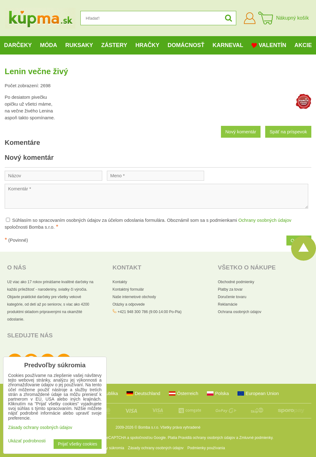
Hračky (147, 45)
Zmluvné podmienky (256, 438)
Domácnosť (186, 45)
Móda (48, 45)
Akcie (303, 45)
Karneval (228, 45)
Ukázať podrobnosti (26, 441)
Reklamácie (227, 304)
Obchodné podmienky (236, 282)
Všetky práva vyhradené (180, 427)
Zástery (114, 45)
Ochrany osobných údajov (264, 220)
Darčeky (18, 45)
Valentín (268, 45)
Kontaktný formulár (128, 289)
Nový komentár (240, 131)
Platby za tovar (230, 289)
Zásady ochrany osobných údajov (156, 448)
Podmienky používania (206, 448)
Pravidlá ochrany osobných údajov (206, 438)
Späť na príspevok (288, 131)
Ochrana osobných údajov (239, 312)
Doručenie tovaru (232, 297)
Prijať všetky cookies (77, 444)
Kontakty (120, 282)
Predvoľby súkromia (107, 448)
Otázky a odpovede (129, 304)
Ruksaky (79, 45)
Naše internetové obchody (134, 297)
